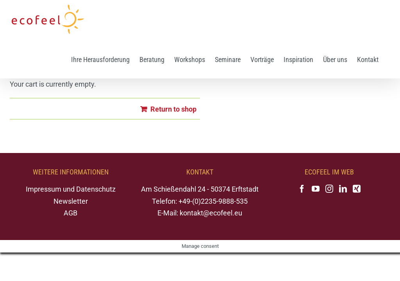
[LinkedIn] (343, 189)
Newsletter (71, 201)
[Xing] (357, 189)
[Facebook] (302, 189)
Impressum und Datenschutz (71, 189)
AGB (70, 213)
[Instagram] (329, 189)
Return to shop (173, 109)
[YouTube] (316, 189)
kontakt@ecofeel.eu (211, 213)
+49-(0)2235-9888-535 (213, 201)
